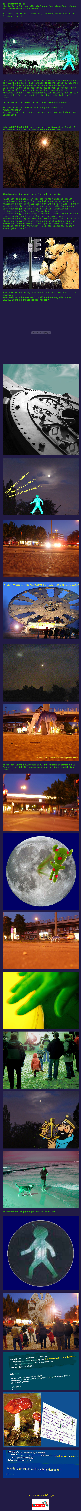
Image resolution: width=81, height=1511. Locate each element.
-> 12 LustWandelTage (40, 1495)
